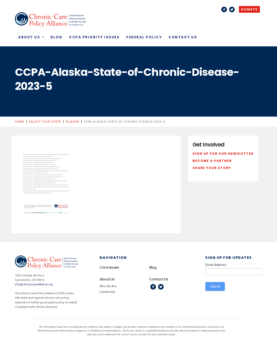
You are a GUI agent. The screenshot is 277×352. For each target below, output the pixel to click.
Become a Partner (212, 161)
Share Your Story (212, 168)
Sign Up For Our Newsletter (223, 153)
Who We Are (108, 286)
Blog (56, 37)
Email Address (215, 265)
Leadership (107, 292)
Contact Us (183, 37)
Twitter (232, 9)
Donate (249, 9)
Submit (215, 286)
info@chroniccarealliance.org (34, 284)
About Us (29, 37)
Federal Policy (144, 37)
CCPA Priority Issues (94, 37)
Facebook (224, 9)
